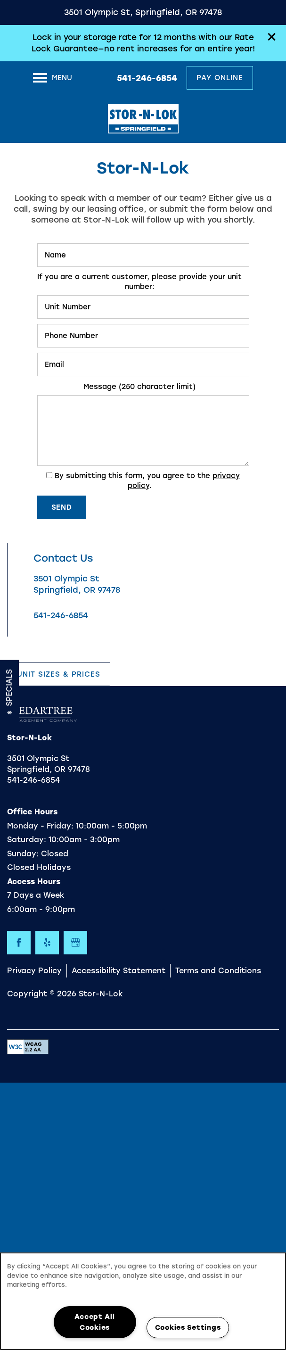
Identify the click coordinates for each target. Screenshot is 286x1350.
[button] (272, 36)
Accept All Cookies (94, 1322)
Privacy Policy (34, 970)
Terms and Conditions (218, 970)
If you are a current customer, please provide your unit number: (139, 282)
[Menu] (52, 77)
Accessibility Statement (118, 970)
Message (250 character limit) (139, 386)
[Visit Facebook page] (19, 942)
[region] (143, 1301)
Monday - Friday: (40, 825)
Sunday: (23, 853)
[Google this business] (75, 942)
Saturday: (26, 839)
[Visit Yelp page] (47, 942)
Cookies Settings (188, 1327)
